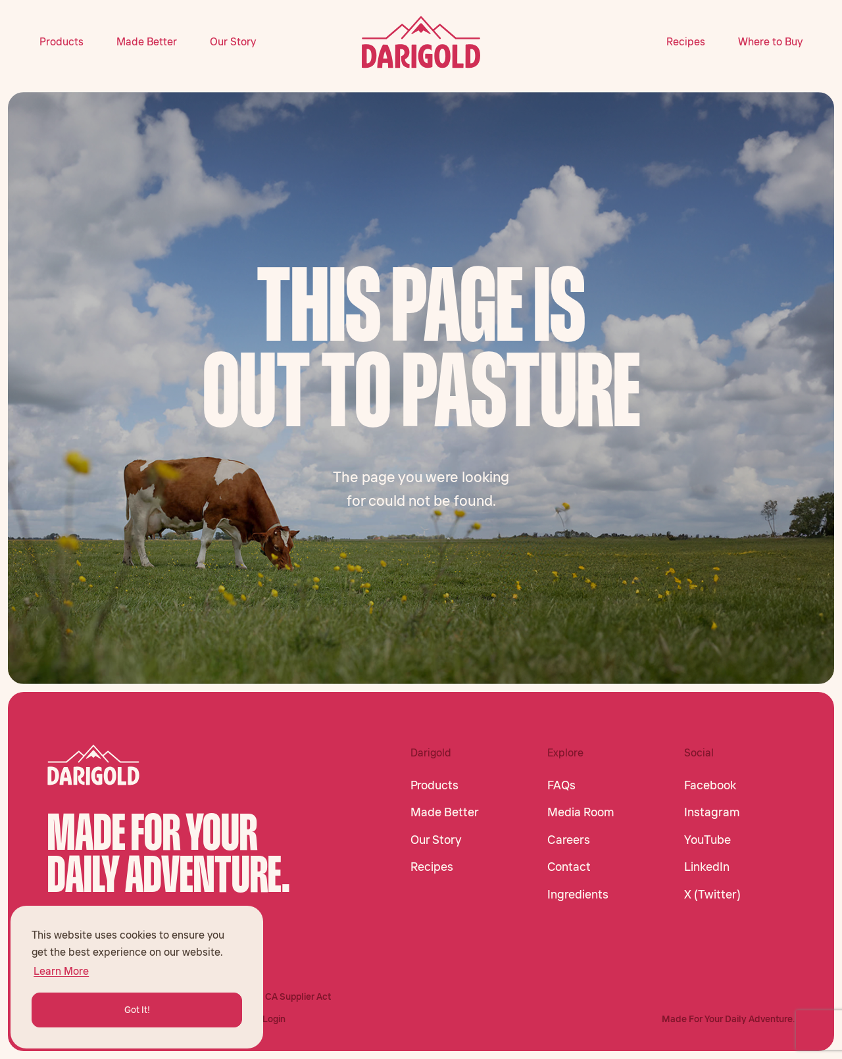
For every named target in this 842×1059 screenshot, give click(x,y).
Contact (569, 867)
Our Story (233, 41)
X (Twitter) (712, 894)
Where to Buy (770, 41)
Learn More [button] (61, 970)
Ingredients (577, 894)
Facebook (710, 785)
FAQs (561, 785)
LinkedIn (707, 867)
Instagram (712, 812)
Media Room (580, 812)
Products (61, 41)
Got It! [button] (137, 1010)
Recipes (685, 41)
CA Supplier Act (298, 996)
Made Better (146, 41)
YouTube (707, 840)
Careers (568, 840)
